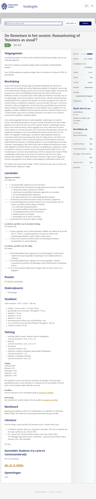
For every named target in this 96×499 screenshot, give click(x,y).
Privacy (51, 492)
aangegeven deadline (46, 393)
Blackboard (9, 411)
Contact (59, 492)
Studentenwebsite (40, 492)
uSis (9, 444)
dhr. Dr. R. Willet (14, 465)
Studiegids (30, 6)
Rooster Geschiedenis (15, 281)
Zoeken (85, 23)
